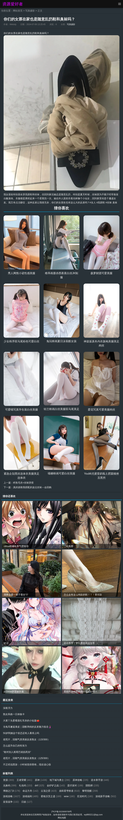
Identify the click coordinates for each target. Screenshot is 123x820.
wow (70, 794)
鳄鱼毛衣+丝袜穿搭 (23, 482)
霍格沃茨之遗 (51, 794)
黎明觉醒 (91, 789)
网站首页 (18, 10)
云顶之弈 (49, 789)
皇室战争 (11, 800)
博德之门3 (11, 789)
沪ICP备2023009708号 (61, 809)
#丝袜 (109, 202)
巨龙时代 (86, 794)
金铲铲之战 (56, 784)
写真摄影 (30, 10)
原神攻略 (81, 778)
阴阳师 (93, 784)
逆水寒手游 (101, 778)
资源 (8, 778)
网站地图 (62, 816)
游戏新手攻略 (106, 794)
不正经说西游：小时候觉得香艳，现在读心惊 (27, 763)
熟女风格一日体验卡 (14, 713)
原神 (41, 778)
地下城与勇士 (60, 778)
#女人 (93, 202)
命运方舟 (31, 789)
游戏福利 (31, 794)
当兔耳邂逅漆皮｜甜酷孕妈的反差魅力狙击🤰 (27, 726)
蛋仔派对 (76, 784)
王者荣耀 (25, 778)
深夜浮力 (8, 707)
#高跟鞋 (101, 202)
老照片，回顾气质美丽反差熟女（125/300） (26, 757)
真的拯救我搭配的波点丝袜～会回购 (32, 487)
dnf (40, 784)
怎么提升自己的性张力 (15, 744)
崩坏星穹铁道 (70, 789)
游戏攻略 (11, 794)
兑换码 (10, 784)
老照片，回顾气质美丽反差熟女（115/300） (26, 738)
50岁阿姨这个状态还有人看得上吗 (21, 732)
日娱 (27, 800)
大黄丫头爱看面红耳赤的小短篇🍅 (21, 720)
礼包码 (26, 784)
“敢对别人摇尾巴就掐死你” (17, 751)
